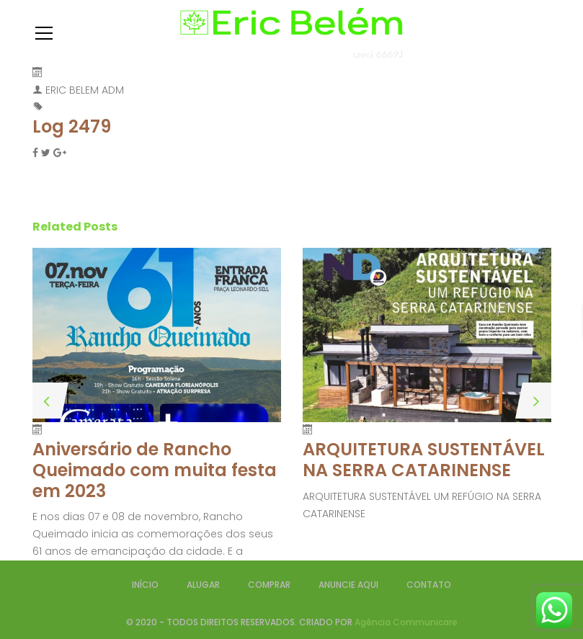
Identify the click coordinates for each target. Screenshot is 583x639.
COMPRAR (269, 584)
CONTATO (428, 584)
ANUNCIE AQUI (348, 584)
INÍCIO (145, 584)
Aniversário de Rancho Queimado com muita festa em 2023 (154, 470)
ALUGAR (203, 584)
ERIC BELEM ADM (84, 90)
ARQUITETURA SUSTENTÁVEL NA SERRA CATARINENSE (424, 459)
